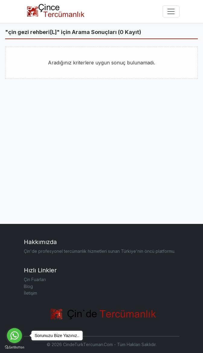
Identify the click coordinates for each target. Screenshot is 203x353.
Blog (28, 286)
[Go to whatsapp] (14, 335)
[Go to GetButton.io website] (14, 347)
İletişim (30, 293)
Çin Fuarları (35, 279)
